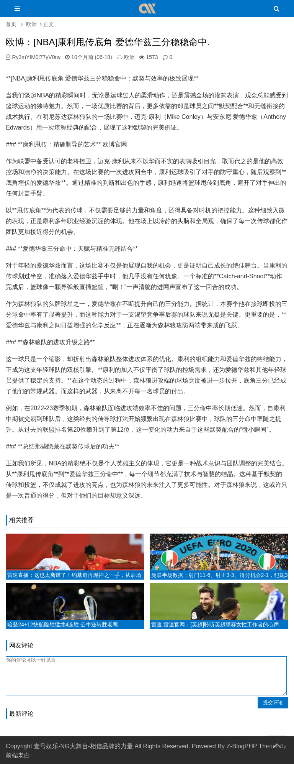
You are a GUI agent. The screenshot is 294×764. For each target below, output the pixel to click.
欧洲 (31, 24)
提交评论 (273, 702)
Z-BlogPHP (241, 746)
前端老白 (18, 755)
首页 (11, 24)
